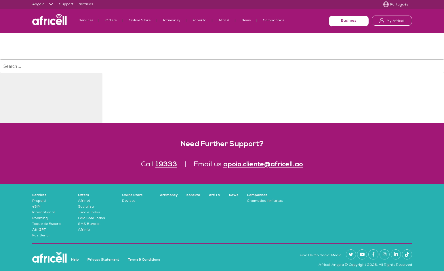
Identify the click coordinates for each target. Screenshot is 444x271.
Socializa (86, 207)
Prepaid (39, 201)
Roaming (40, 218)
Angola (38, 4)
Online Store (139, 20)
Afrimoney (171, 20)
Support (66, 4)
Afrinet (84, 201)
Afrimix (84, 230)
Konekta (199, 20)
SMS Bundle (88, 224)
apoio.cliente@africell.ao (263, 164)
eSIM (36, 207)
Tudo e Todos (89, 212)
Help (75, 259)
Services (86, 20)
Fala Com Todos (91, 218)
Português (399, 5)
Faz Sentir (41, 236)
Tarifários (85, 4)
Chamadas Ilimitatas (265, 201)
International (43, 212)
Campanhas (273, 20)
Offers (111, 20)
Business (348, 21)
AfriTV (223, 20)
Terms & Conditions (144, 259)
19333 (166, 164)
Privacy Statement (103, 259)
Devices (128, 201)
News (246, 20)
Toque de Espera (46, 224)
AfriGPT (39, 230)
